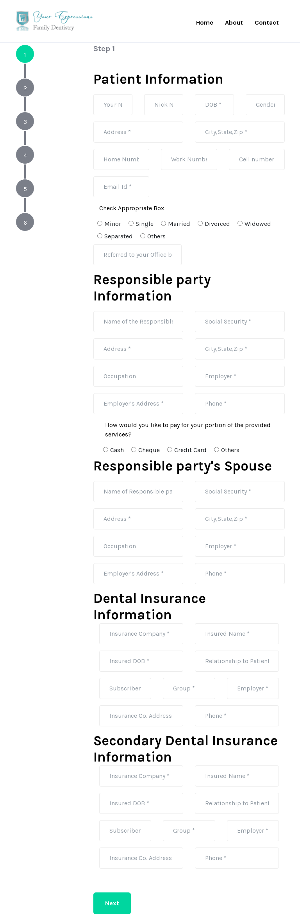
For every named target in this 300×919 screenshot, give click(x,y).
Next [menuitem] (112, 903)
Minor (110, 223)
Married (176, 223)
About (234, 22)
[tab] (25, 54)
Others (154, 236)
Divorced (215, 223)
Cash (114, 450)
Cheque (146, 450)
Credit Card (188, 450)
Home (204, 22)
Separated (116, 236)
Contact (267, 22)
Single (142, 223)
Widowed (255, 223)
